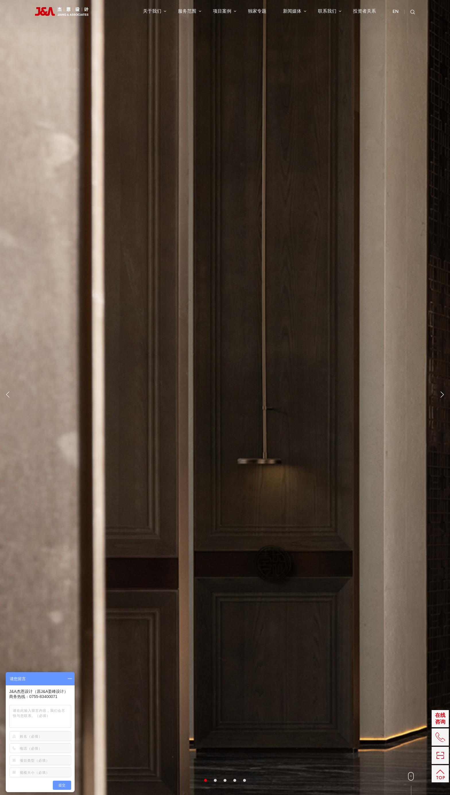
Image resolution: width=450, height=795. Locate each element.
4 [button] (234, 780)
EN (396, 12)
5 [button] (244, 780)
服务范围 (189, 11)
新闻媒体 (294, 11)
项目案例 (224, 11)
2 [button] (215, 780)
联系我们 (329, 11)
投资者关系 (364, 11)
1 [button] (205, 780)
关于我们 (154, 11)
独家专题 (257, 11)
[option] (225, 397)
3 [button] (225, 780)
